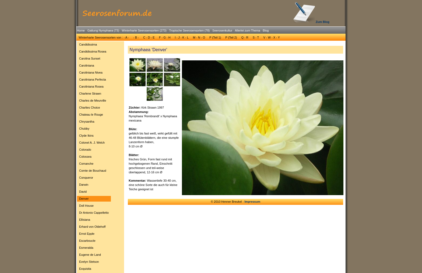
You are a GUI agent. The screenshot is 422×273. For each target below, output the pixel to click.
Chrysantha (86, 121)
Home (81, 30)
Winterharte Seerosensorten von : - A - (104, 37)
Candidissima (88, 44)
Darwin (83, 184)
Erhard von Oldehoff (92, 226)
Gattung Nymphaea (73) (103, 30)
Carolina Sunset (89, 58)
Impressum (252, 201)
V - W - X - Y (271, 37)
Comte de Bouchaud (92, 170)
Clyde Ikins (86, 135)
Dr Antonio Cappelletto (94, 212)
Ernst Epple (86, 233)
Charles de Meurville (92, 100)
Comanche (86, 163)
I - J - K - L (181, 37)
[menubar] (172, 31)
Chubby (84, 128)
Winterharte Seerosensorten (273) (144, 30)
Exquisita (85, 268)
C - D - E (149, 37)
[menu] (94, 157)
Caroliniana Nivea (91, 72)
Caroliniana (86, 65)
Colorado (85, 149)
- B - (136, 37)
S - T (256, 37)
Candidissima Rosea (92, 51)
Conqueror (86, 177)
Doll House (86, 205)
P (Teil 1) (215, 37)
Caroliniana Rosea (91, 86)
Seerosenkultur (222, 30)
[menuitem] (80, 30)
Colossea (85, 156)
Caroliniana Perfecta (92, 79)
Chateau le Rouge (91, 114)
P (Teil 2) (231, 37)
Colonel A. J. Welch (92, 142)
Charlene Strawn (90, 93)
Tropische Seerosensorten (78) (189, 30)
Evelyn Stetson (89, 261)
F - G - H (165, 37)
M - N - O (199, 37)
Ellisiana (84, 219)
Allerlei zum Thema (247, 30)
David (83, 191)
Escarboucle (87, 240)
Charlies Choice (89, 107)
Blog (266, 30)
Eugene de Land (90, 254)
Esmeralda (86, 247)
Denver (84, 198)
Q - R (244, 37)
